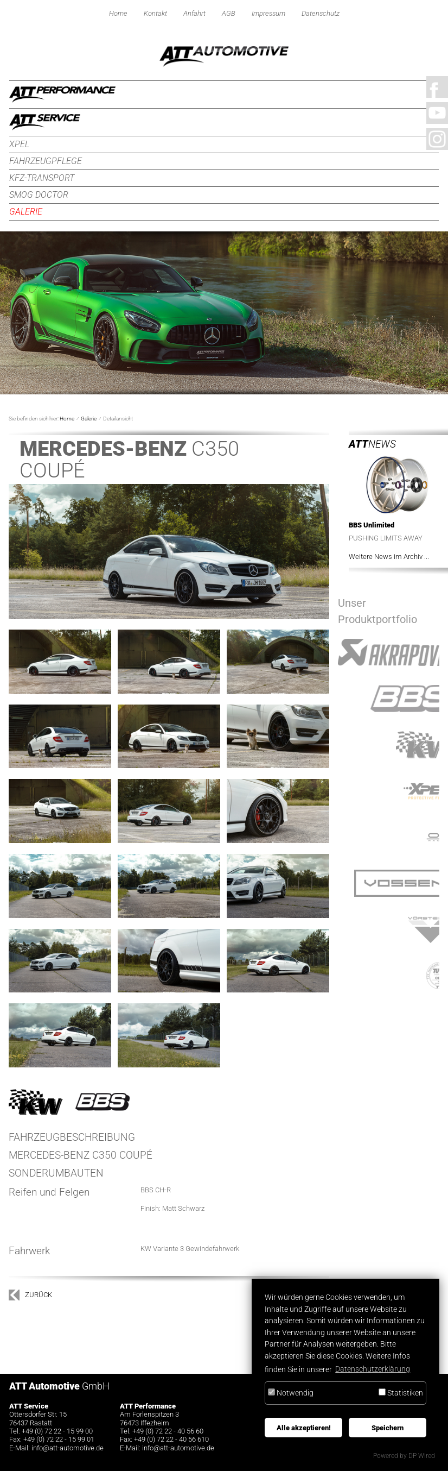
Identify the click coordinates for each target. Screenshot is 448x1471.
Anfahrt (194, 13)
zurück (38, 1295)
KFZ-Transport (41, 178)
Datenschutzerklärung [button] (372, 1369)
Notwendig (290, 1393)
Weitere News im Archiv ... (389, 556)
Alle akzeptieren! (304, 1428)
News (372, 444)
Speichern (388, 1428)
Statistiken (401, 1393)
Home (118, 13)
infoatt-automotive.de (67, 1448)
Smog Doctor (38, 195)
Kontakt (155, 13)
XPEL (19, 144)
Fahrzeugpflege (45, 161)
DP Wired (421, 1456)
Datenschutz (321, 13)
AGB (228, 13)
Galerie (25, 211)
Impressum (268, 13)
